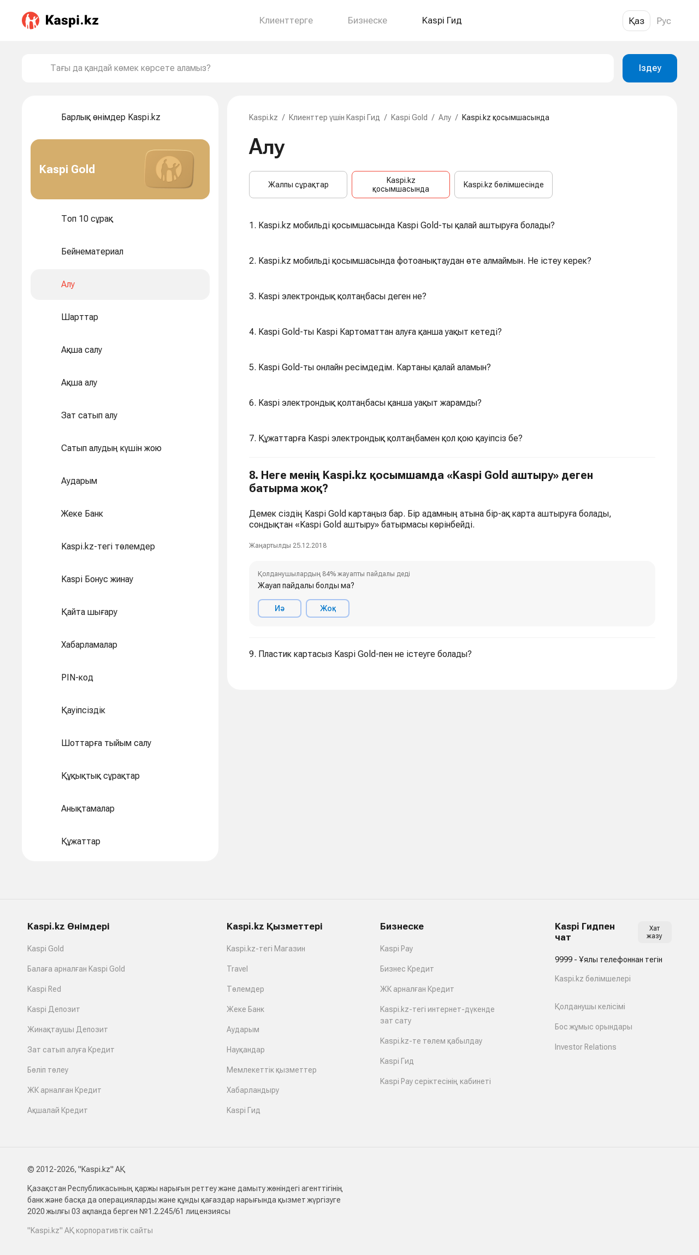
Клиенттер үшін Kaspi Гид (334, 117)
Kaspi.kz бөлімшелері (593, 978)
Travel (237, 968)
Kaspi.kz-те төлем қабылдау (431, 1041)
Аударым (243, 1029)
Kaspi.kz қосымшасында (400, 184)
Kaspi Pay (396, 948)
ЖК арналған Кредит (64, 1090)
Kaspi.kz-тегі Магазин (266, 948)
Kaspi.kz (263, 117)
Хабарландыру (253, 1090)
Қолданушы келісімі (590, 1006)
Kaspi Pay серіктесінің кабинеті (435, 1081)
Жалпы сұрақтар (298, 184)
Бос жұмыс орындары (593, 1026)
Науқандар (246, 1049)
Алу (445, 117)
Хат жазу (654, 932)
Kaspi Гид (243, 1110)
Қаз (636, 20)
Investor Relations (586, 1047)
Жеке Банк (245, 1009)
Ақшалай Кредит (57, 1110)
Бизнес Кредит (407, 968)
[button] (452, 548)
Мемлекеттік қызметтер (272, 1069)
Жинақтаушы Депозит (67, 1029)
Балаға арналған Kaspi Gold (76, 968)
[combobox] (327, 68)
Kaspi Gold (409, 117)
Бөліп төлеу (47, 1069)
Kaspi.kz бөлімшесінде (504, 184)
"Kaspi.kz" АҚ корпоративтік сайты (90, 1230)
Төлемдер (245, 989)
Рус (663, 20)
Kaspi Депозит (53, 1009)
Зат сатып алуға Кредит (71, 1049)
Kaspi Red (44, 989)
